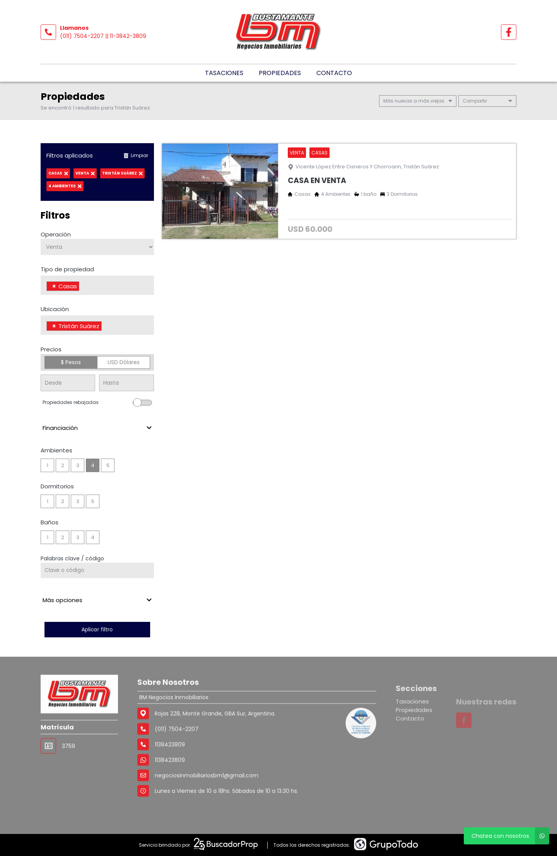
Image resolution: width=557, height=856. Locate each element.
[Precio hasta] (126, 383)
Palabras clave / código (72, 558)
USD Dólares (124, 362)
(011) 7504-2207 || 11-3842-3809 (103, 36)
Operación (56, 234)
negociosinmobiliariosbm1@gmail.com (206, 807)
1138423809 (170, 792)
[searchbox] (83, 287)
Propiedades (280, 72)
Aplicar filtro (97, 629)
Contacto (334, 72)
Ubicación (55, 309)
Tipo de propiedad (67, 269)
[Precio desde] (68, 383)
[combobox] (97, 285)
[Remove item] (54, 286)
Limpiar (135, 155)
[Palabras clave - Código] (97, 570)
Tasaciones (224, 72)
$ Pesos (71, 362)
